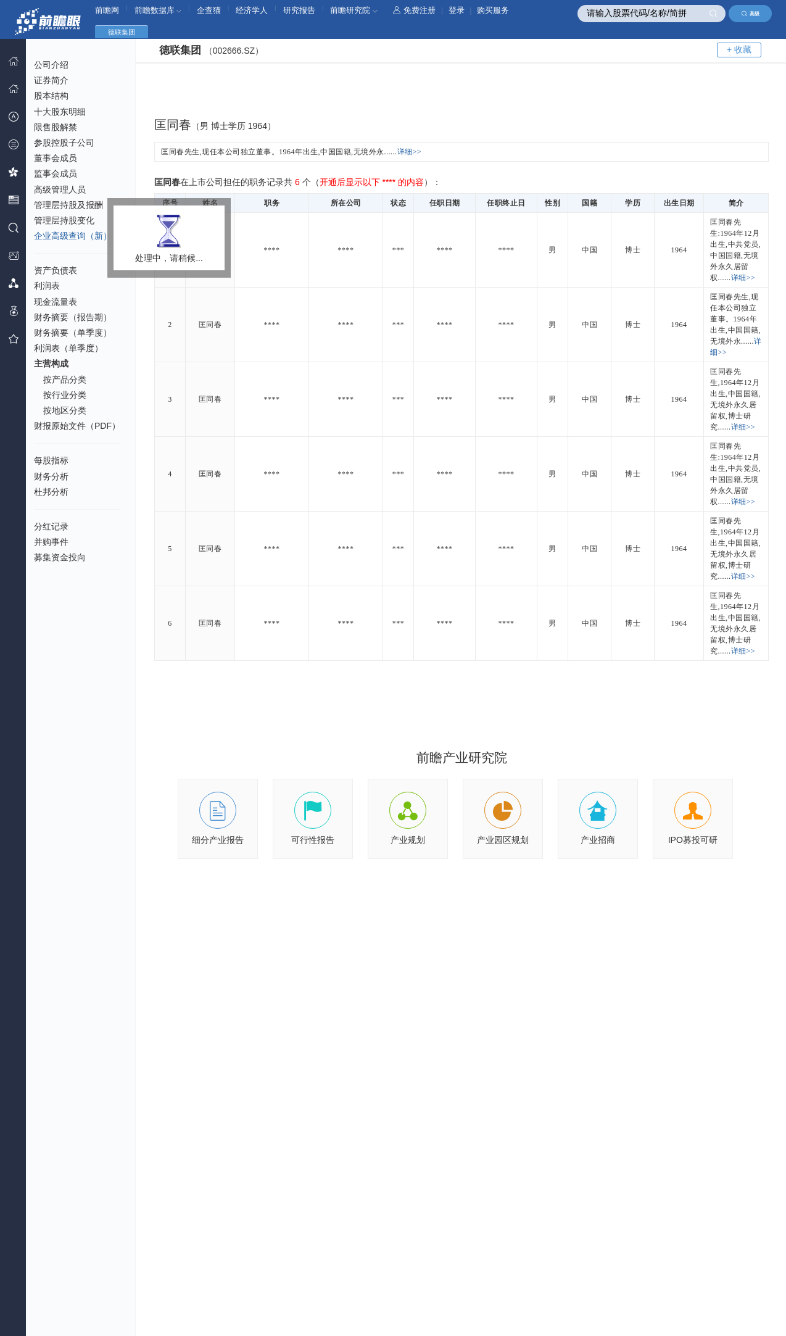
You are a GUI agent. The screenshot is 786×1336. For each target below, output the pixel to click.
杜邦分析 (51, 492)
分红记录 (51, 526)
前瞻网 (107, 10)
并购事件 (51, 542)
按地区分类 (64, 410)
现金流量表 (55, 302)
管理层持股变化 (64, 220)
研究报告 (299, 10)
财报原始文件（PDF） (77, 426)
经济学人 (252, 10)
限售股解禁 (55, 127)
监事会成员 (55, 173)
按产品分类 (64, 379)
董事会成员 (55, 158)
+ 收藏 (739, 49)
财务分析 (51, 476)
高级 (750, 13)
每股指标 (51, 460)
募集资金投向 (60, 557)
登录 (457, 10)
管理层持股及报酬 (68, 205)
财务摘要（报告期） (73, 317)
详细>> (409, 151)
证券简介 (51, 80)
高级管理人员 (60, 189)
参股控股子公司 (64, 142)
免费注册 (414, 10)
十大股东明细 (60, 112)
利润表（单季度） (68, 348)
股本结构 (51, 96)
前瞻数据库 (158, 10)
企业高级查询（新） (73, 236)
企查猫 (209, 10)
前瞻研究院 (354, 10)
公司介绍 (51, 65)
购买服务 (493, 10)
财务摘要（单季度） (73, 333)
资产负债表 (55, 270)
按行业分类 (64, 395)
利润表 (47, 286)
